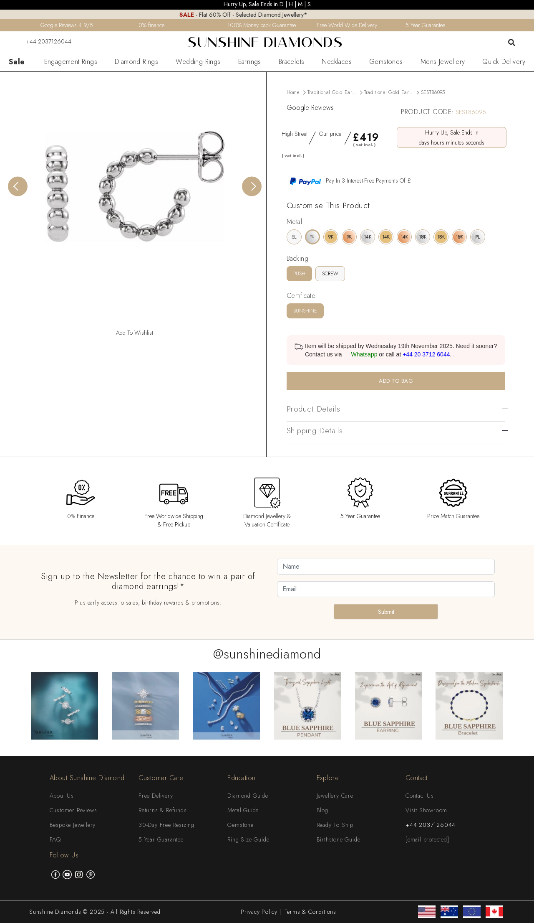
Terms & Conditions (310, 912)
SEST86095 (433, 92)
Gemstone (240, 825)
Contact (417, 778)
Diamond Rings (136, 62)
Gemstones (386, 62)
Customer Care (161, 778)
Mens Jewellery (443, 62)
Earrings (249, 62)
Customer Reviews (73, 810)
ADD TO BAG (396, 381)
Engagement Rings (70, 62)
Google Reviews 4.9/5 (66, 25)
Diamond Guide (247, 795)
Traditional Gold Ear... (331, 92)
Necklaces (337, 62)
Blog (322, 810)
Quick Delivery (503, 62)
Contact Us (420, 795)
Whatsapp (361, 354)
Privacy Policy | (261, 912)
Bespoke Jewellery (73, 825)
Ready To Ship (335, 825)
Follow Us (64, 855)
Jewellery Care (335, 795)
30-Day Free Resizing (166, 825)
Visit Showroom (426, 810)
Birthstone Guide (338, 839)
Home (293, 92)
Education (241, 778)
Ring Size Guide (248, 839)
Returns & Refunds (163, 810)
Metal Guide (243, 810)
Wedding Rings (198, 62)
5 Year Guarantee (161, 839)
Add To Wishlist (134, 332)
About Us (62, 795)
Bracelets (292, 62)
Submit (386, 612)
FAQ (55, 839)
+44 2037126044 (43, 41)
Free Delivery (156, 795)
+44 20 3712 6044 (426, 354)
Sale (17, 62)
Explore (328, 778)
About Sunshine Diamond (87, 778)
